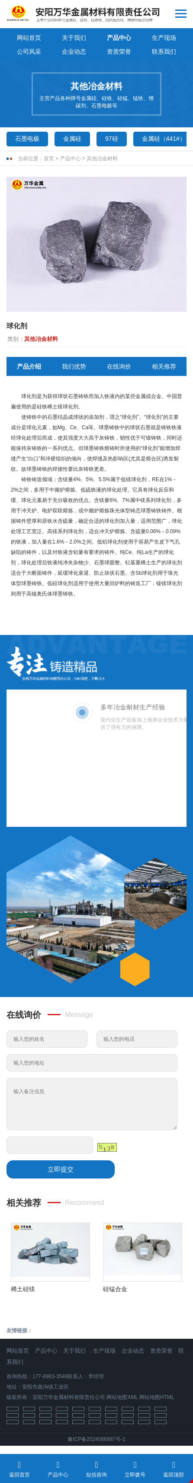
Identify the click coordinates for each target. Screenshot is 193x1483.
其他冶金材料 (102, 158)
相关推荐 (164, 366)
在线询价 (119, 366)
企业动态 (74, 51)
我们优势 (74, 366)
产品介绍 (29, 366)
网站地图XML (122, 1397)
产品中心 (119, 37)
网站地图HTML (156, 1397)
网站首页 (29, 37)
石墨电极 (27, 138)
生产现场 (164, 37)
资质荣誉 (119, 51)
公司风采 (29, 51)
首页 (49, 158)
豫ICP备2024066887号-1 (96, 1439)
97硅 (111, 138)
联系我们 (164, 51)
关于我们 (74, 37)
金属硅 (72, 138)
